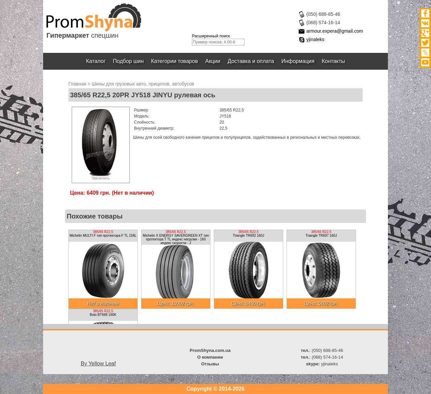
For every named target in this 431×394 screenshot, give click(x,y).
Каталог (96, 61)
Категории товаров (174, 61)
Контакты (333, 61)
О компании (210, 357)
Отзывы (210, 363)
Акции (213, 61)
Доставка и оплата (251, 61)
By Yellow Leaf (98, 363)
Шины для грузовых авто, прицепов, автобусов (143, 84)
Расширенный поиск (211, 36)
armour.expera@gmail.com (334, 31)
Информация (298, 61)
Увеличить (100, 178)
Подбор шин (128, 61)
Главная (77, 84)
